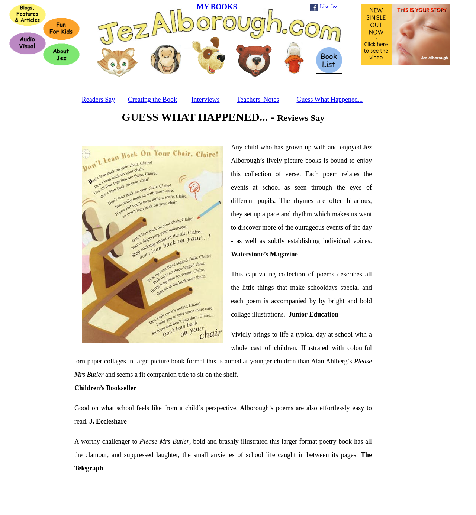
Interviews (206, 99)
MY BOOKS (217, 7)
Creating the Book (152, 99)
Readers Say (98, 99)
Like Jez (328, 6)
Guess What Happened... (329, 99)
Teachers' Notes (258, 99)
